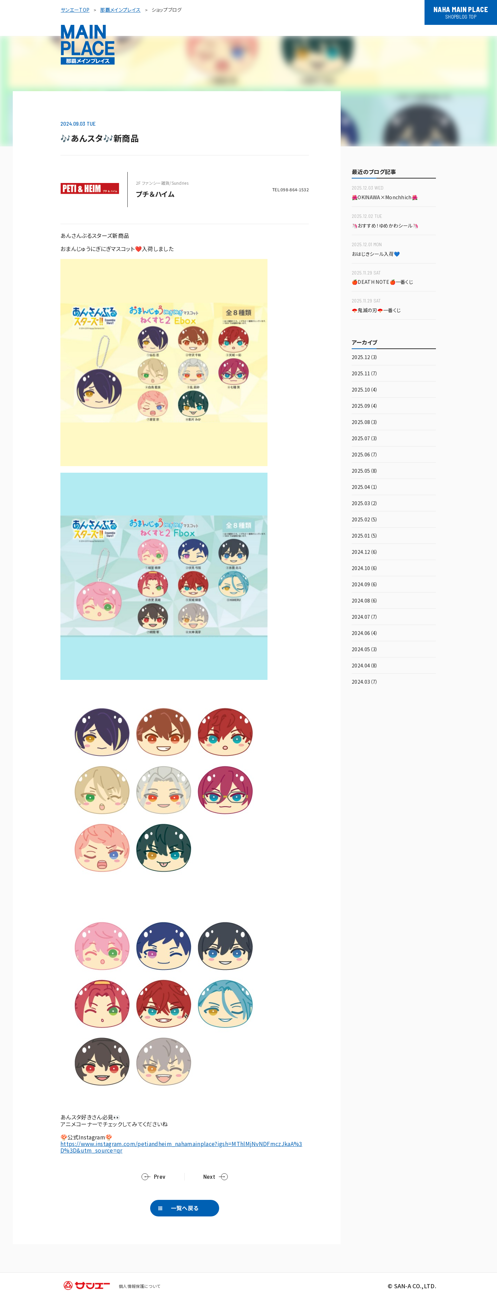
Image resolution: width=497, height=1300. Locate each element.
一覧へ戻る (185, 1208)
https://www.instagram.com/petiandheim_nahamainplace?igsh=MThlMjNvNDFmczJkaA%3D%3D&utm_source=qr (181, 1146)
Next (209, 1176)
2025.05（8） (365, 471)
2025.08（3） (365, 422)
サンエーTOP (75, 9)
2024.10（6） (365, 568)
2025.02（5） (365, 520)
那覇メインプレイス (120, 9)
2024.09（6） (365, 585)
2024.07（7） (365, 617)
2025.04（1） (365, 487)
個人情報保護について (139, 1286)
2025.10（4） (365, 390)
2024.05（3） (365, 650)
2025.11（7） (365, 374)
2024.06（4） (365, 633)
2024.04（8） (365, 666)
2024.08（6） (365, 601)
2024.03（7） (365, 682)
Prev (159, 1176)
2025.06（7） (365, 455)
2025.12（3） (365, 357)
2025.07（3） (365, 439)
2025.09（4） (365, 406)
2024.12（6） (365, 552)
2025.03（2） (365, 504)
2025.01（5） (365, 536)
